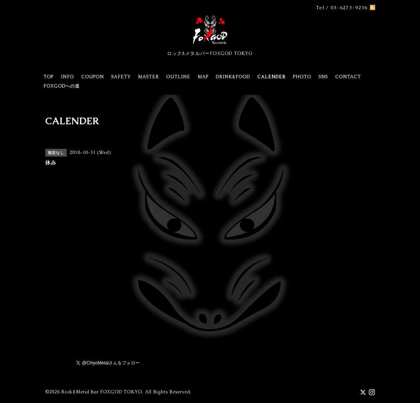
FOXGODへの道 (61, 86)
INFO (67, 77)
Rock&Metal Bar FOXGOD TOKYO (101, 392)
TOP (48, 77)
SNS (323, 77)
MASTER (148, 77)
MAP (203, 77)
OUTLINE (178, 77)
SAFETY (120, 77)
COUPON (92, 77)
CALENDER (271, 77)
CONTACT (348, 77)
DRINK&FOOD (233, 77)
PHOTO (302, 77)
